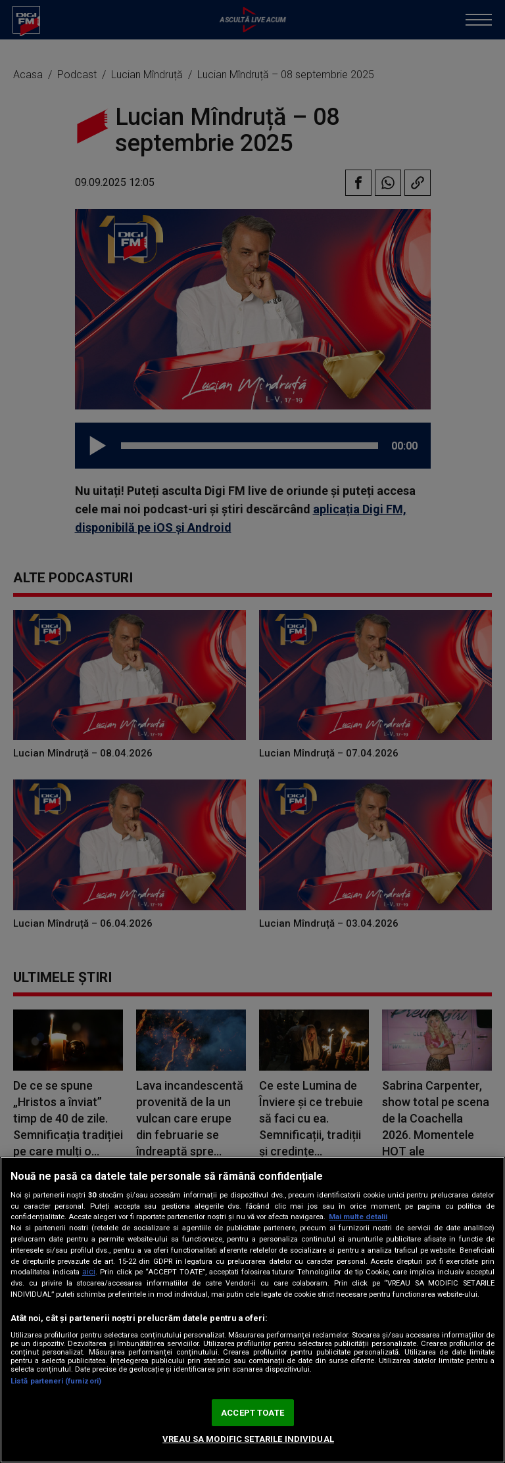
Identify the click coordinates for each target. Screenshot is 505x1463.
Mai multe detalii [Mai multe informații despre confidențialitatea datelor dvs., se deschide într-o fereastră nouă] (358, 1217)
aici (88, 1271)
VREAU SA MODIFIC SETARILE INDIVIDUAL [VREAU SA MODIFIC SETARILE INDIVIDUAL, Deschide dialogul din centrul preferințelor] (248, 1439)
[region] (252, 1310)
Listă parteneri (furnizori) (56, 1381)
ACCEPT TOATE (252, 1413)
